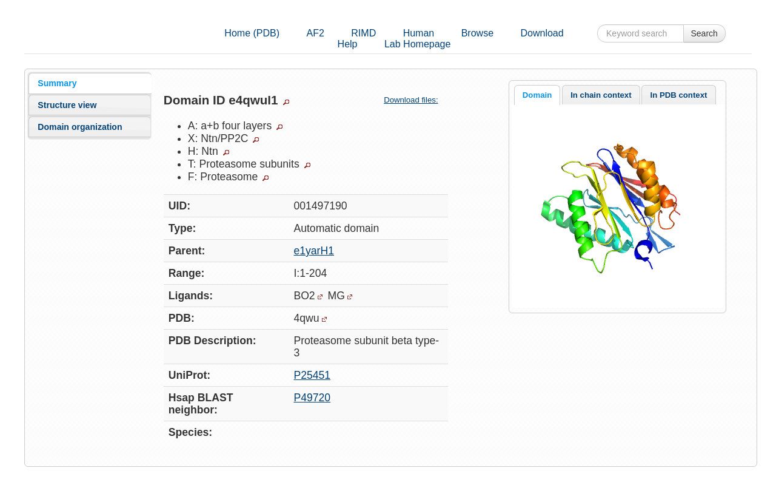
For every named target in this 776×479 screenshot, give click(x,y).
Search (704, 33)
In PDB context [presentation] (679, 95)
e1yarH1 (313, 251)
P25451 (311, 375)
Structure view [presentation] (67, 105)
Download (541, 33)
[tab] (89, 83)
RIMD (363, 33)
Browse (477, 33)
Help (348, 44)
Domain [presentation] (537, 95)
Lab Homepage (417, 44)
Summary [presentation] (57, 83)
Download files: (415, 99)
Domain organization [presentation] (80, 127)
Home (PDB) (251, 33)
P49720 (311, 398)
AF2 (315, 33)
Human (419, 33)
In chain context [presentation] (600, 95)
